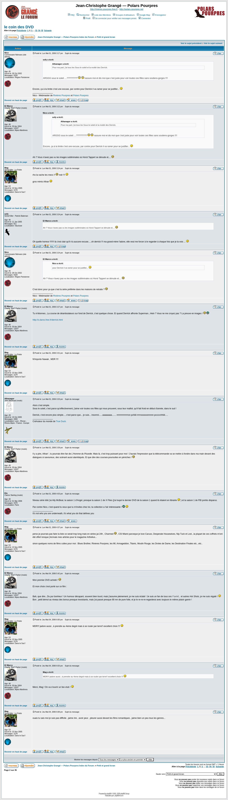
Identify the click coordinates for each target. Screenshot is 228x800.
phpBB (109, 794)
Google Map (143, 15)
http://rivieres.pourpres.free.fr (104, 9)
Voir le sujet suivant (213, 43)
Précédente (21, 31)
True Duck (61, 421)
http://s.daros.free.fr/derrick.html (48, 320)
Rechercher (83, 15)
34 (39, 31)
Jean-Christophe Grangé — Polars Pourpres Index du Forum (66, 37)
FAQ (71, 15)
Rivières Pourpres (61, 95)
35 (42, 31)
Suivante (48, 31)
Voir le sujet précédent (191, 43)
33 (36, 31)
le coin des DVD (19, 27)
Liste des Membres (101, 15)
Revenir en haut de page (15, 100)
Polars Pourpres (81, 95)
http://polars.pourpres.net (131, 9)
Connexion (145, 18)
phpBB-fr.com (119, 796)
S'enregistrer (159, 15)
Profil (86, 18)
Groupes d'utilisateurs (123, 15)
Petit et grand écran (106, 37)
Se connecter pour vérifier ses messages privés (114, 18)
